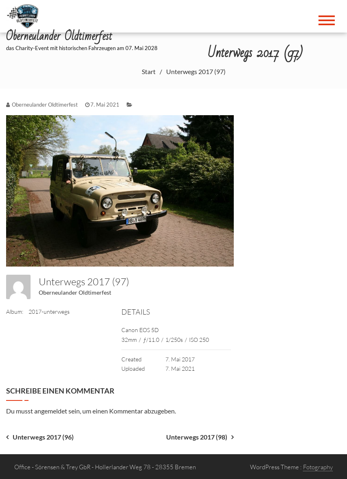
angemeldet (50, 411)
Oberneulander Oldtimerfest (75, 292)
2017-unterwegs (49, 311)
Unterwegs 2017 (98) (196, 437)
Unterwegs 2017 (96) (43, 437)
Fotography (318, 467)
